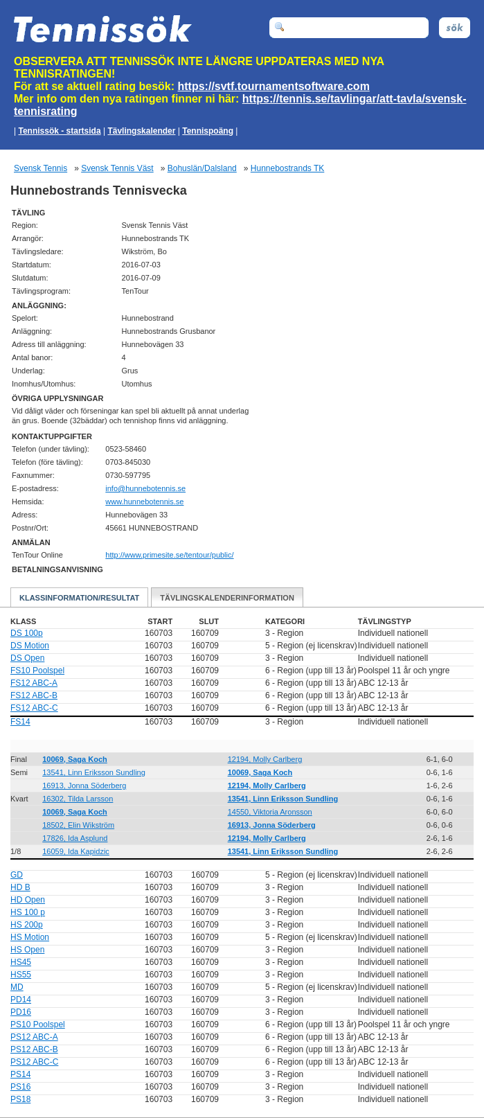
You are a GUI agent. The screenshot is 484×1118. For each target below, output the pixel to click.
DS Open (27, 658)
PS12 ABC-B (34, 1049)
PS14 (20, 1074)
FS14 (20, 722)
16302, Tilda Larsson (77, 799)
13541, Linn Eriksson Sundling (93, 772)
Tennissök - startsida (59, 131)
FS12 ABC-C (34, 708)
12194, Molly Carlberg (265, 759)
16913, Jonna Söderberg (84, 785)
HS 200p (26, 925)
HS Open (27, 950)
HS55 (20, 974)
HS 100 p (27, 912)
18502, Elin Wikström (78, 825)
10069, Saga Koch (74, 759)
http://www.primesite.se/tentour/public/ (169, 555)
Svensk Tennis (40, 168)
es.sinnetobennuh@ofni (145, 488)
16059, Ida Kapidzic (75, 851)
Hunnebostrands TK (288, 168)
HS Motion (29, 937)
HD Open (27, 900)
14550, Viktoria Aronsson (270, 812)
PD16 (20, 1012)
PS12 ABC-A (34, 1037)
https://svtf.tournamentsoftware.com (274, 86)
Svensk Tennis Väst (117, 168)
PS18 (20, 1099)
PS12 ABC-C (34, 1062)
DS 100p (26, 633)
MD (17, 987)
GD (16, 875)
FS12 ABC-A (33, 683)
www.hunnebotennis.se (144, 501)
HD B (20, 887)
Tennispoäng (207, 131)
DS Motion (29, 645)
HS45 (20, 962)
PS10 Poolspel (37, 1024)
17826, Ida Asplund (74, 838)
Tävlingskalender (141, 131)
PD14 (20, 999)
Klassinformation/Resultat (79, 598)
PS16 (20, 1087)
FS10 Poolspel (37, 670)
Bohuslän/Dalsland (202, 168)
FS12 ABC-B (33, 695)
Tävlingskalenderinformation (227, 598)
